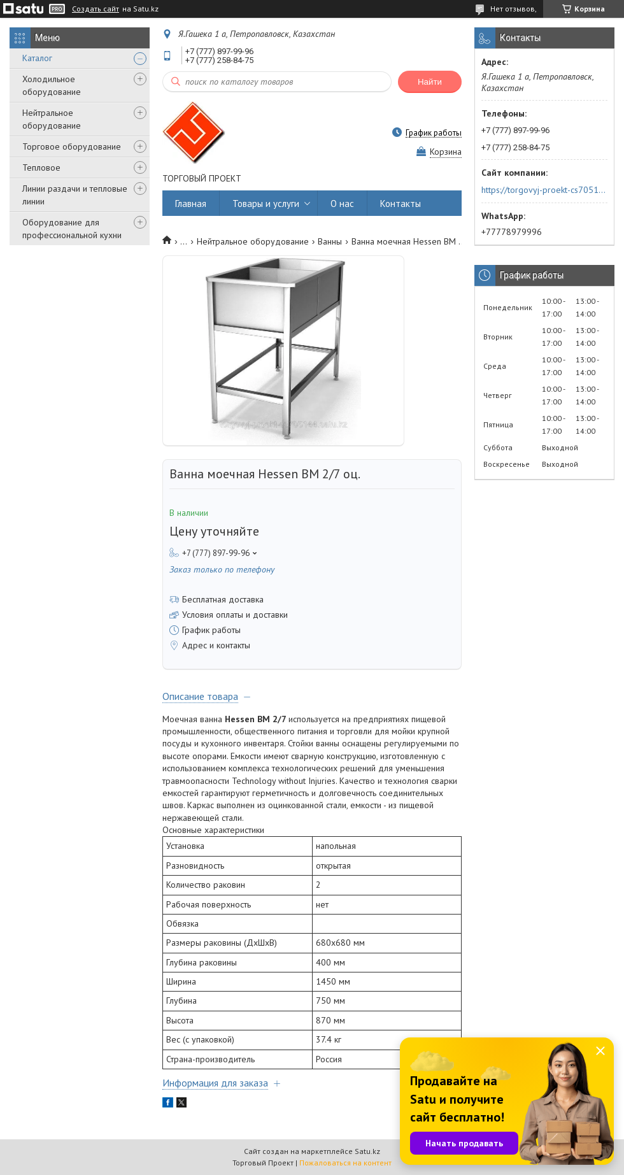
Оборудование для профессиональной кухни (72, 229)
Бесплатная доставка (223, 599)
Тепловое (41, 167)
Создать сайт (95, 8)
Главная (190, 203)
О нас (342, 203)
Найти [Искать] (430, 82)
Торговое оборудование (71, 146)
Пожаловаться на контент (345, 1162)
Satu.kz (367, 1151)
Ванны (330, 241)
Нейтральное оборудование (51, 119)
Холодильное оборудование (51, 85)
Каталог (37, 58)
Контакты (400, 203)
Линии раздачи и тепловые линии (74, 195)
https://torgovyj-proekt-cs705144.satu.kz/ (543, 190)
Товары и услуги (265, 203)
